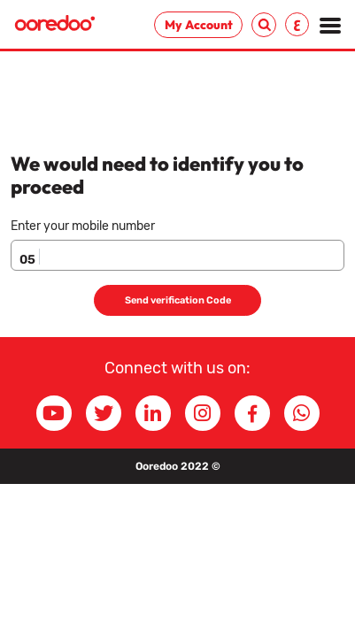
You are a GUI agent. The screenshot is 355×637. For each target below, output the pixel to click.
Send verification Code (178, 300)
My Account (199, 25)
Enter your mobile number (83, 226)
